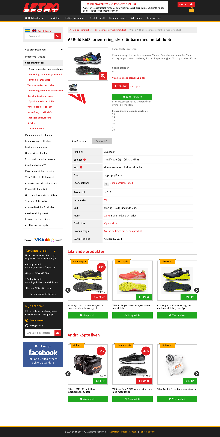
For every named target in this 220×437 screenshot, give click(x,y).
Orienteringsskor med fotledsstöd (45, 90)
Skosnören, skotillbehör (39, 112)
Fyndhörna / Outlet (35, 56)
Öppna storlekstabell (118, 183)
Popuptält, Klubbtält (36, 189)
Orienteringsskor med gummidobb (44, 74)
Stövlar (31, 123)
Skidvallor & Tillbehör (36, 201)
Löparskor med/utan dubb (40, 101)
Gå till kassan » (46, 30)
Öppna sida (110, 223)
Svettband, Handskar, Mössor (40, 158)
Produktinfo (102, 141)
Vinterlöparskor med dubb (40, 85)
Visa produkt (88, 315)
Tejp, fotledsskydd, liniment (39, 177)
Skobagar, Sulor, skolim (39, 117)
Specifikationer (79, 141)
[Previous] (68, 290)
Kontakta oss (154, 17)
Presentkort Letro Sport (37, 219)
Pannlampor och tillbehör (38, 134)
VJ (105, 200)
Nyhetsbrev (136, 17)
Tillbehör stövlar (36, 128)
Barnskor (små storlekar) (40, 96)
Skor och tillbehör (34, 62)
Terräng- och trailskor (38, 79)
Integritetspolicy (129, 431)
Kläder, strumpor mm (36, 146)
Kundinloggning (117, 17)
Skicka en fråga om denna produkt (123, 231)
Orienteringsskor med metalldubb (46, 69)
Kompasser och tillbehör (38, 140)
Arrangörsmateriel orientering (41, 183)
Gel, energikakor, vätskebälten (41, 195)
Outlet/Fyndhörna (34, 17)
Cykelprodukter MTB (35, 165)
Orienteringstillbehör (36, 152)
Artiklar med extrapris (36, 225)
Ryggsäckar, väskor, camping (40, 171)
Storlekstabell (97, 17)
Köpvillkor (54, 17)
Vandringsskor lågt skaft (39, 106)
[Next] (196, 290)
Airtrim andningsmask (36, 213)
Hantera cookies (147, 431)
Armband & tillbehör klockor (40, 207)
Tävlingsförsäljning (75, 17)
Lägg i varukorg (132, 96)
